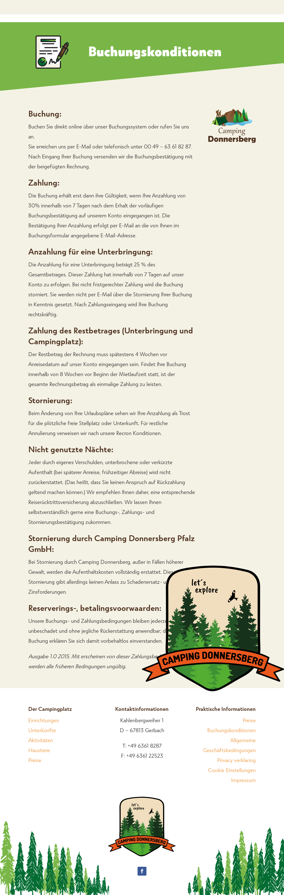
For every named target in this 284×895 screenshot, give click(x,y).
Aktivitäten (40, 740)
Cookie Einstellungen (232, 770)
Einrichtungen (43, 720)
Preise (34, 760)
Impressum (243, 779)
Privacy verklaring (236, 760)
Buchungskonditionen (231, 730)
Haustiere (39, 750)
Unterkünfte (42, 730)
